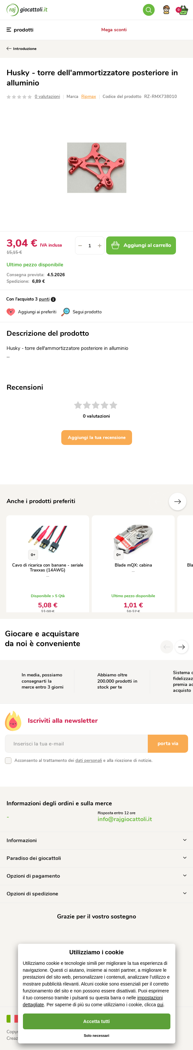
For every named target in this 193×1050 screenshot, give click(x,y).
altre (177, 501)
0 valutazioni (47, 97)
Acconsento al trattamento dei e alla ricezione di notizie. (83, 761)
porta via (168, 743)
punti (44, 299)
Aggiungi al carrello (141, 245)
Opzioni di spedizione (96, 893)
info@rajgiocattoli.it (125, 819)
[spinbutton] (90, 245)
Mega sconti (114, 30)
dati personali (88, 761)
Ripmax (88, 97)
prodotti (20, 30)
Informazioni (96, 840)
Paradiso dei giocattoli (96, 858)
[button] (99, 245)
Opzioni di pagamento (96, 876)
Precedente (158, 501)
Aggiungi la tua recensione (96, 437)
